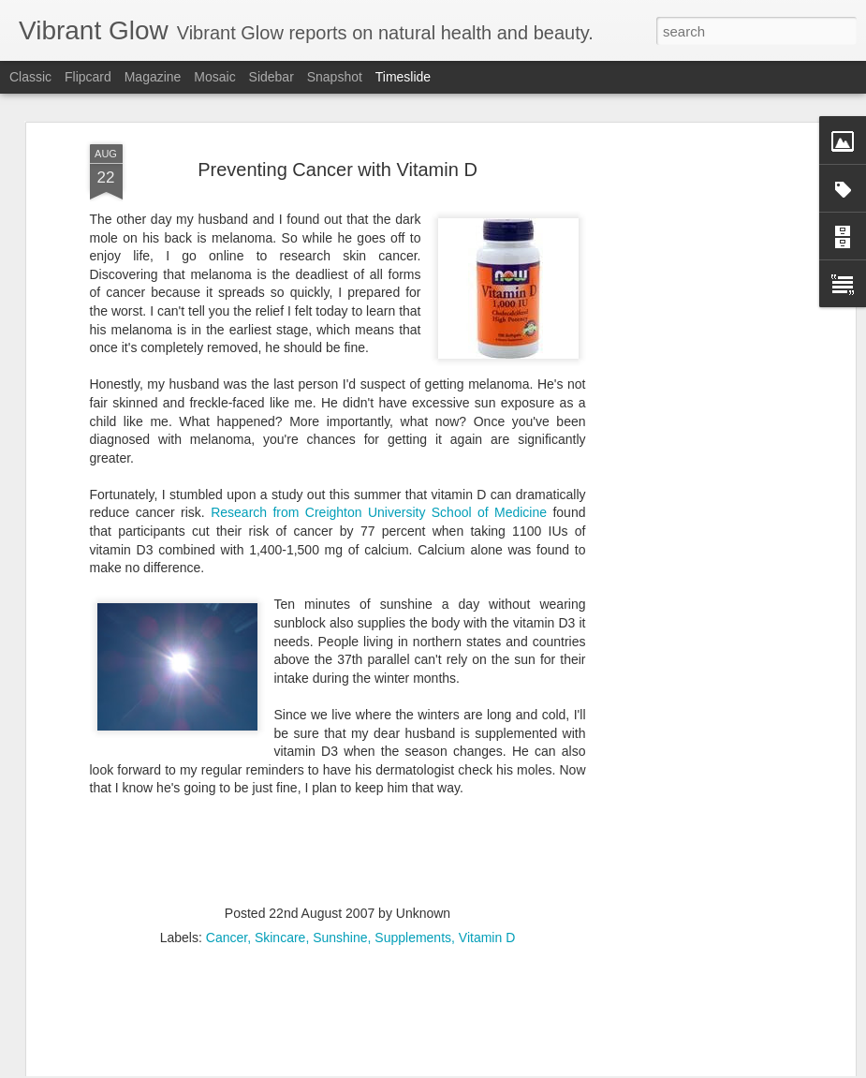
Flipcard (88, 76)
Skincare (280, 811)
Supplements (412, 811)
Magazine (153, 76)
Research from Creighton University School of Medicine (379, 386)
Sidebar (271, 76)
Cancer (226, 811)
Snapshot (334, 76)
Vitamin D (487, 811)
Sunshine (340, 811)
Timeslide (403, 76)
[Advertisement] (689, 314)
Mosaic (214, 76)
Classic (30, 76)
